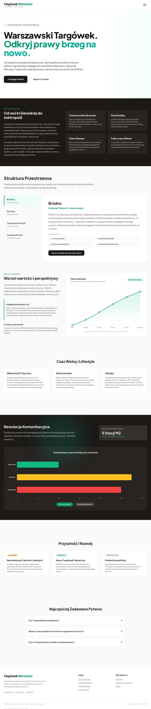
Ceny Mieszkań (84, 686)
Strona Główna (84, 679)
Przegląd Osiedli (16, 79)
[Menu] (144, 4)
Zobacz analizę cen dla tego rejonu (66, 253)
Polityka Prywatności (124, 683)
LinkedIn (29, 692)
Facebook (8, 692)
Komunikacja (83, 690)
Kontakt (119, 679)
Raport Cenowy (41, 79)
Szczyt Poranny (65, 504)
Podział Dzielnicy (85, 683)
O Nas (118, 686)
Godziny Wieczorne (84, 504)
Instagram (19, 692)
